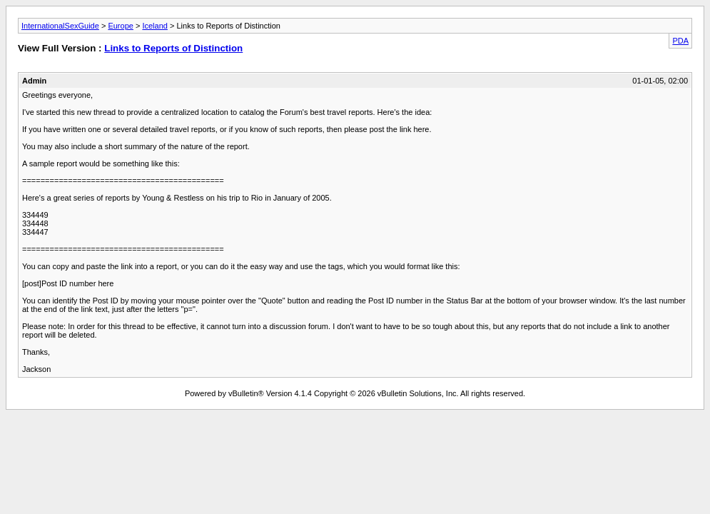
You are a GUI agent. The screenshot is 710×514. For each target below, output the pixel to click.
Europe (120, 25)
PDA (680, 40)
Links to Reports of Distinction (173, 48)
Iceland (154, 25)
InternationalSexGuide (60, 25)
